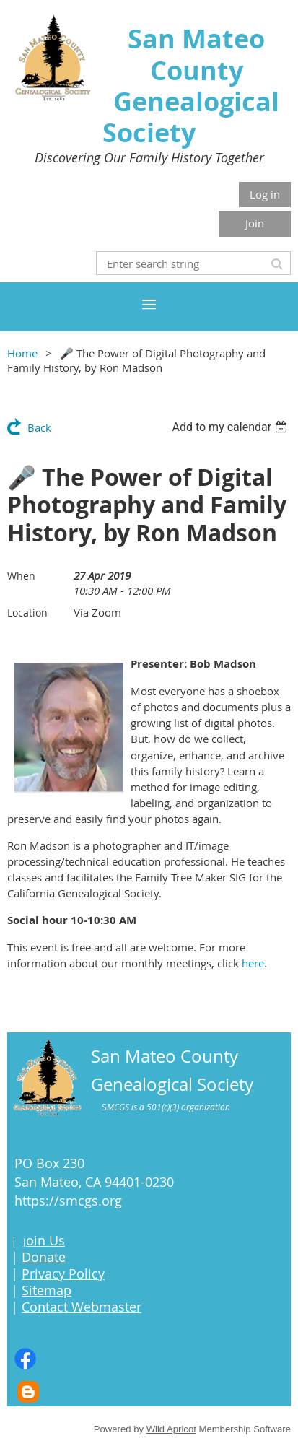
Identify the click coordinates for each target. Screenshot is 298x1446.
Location (27, 612)
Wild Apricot (171, 1429)
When (21, 576)
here (253, 963)
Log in (265, 194)
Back (39, 427)
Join (254, 223)
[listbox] (231, 427)
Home (22, 353)
